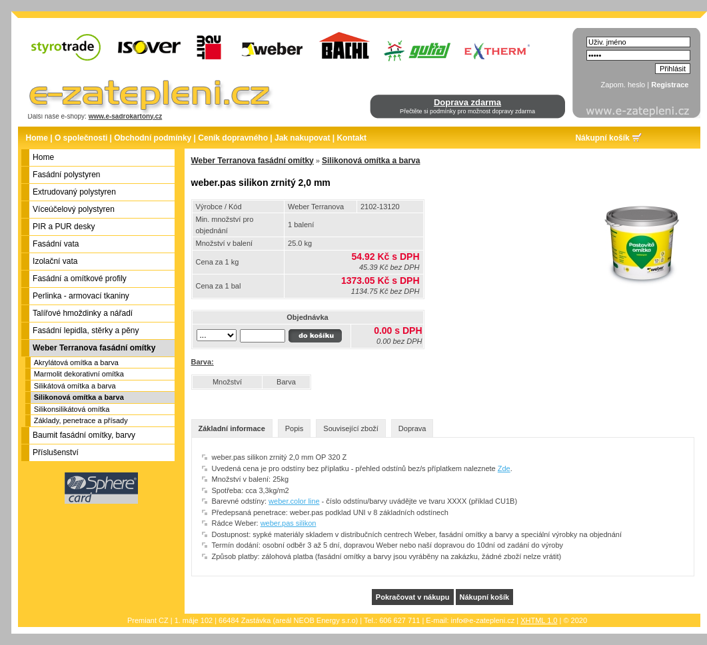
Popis (294, 428)
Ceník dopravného (233, 138)
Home (37, 138)
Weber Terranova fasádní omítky (252, 160)
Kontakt (351, 138)
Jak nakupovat (302, 138)
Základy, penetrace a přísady (81, 420)
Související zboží (350, 428)
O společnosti (81, 138)
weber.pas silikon (289, 523)
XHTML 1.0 (538, 620)
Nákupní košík (602, 138)
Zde (504, 468)
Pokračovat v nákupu (413, 597)
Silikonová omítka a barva (79, 397)
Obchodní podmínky (152, 138)
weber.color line (294, 501)
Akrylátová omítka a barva (76, 362)
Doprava (412, 428)
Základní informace (232, 428)
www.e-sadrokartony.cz (126, 116)
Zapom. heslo (623, 85)
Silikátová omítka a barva (75, 386)
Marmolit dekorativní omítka (79, 374)
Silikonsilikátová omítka (72, 409)
